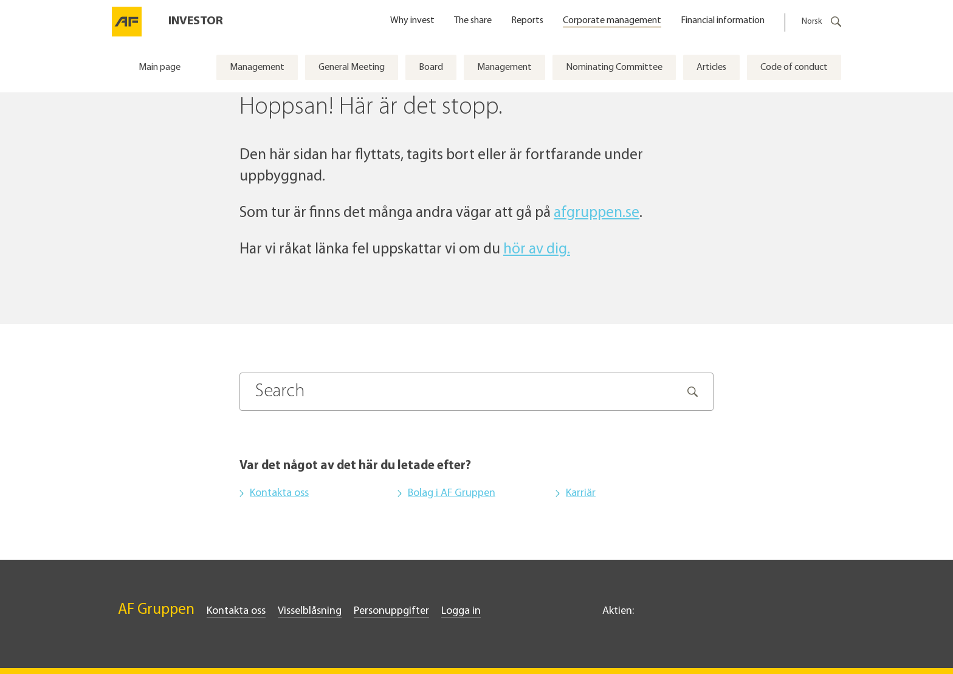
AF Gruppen (156, 609)
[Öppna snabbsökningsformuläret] (834, 21)
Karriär (581, 493)
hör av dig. (536, 249)
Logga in (461, 611)
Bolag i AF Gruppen (451, 493)
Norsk (812, 21)
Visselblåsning (310, 611)
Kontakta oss (279, 493)
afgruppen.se (596, 213)
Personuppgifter (391, 611)
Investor (195, 21)
